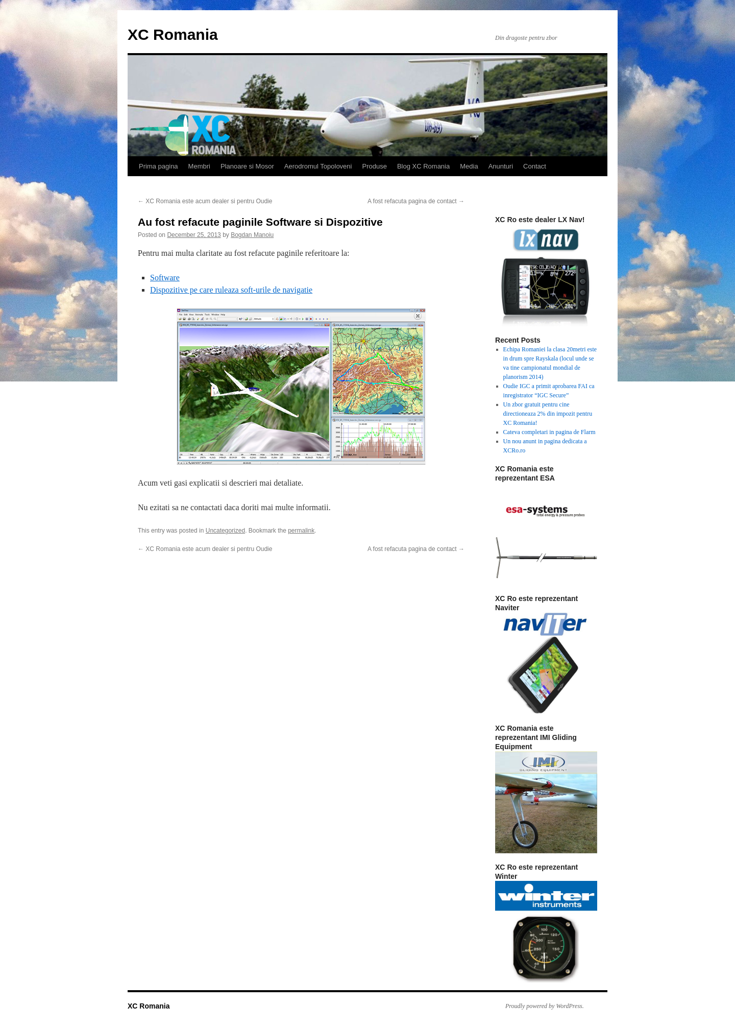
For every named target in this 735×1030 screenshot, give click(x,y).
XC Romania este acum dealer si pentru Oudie (205, 201)
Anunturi (500, 166)
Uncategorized (225, 530)
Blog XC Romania (423, 166)
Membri (199, 166)
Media (469, 166)
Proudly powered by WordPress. (544, 1006)
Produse (374, 166)
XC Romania (173, 34)
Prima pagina (158, 166)
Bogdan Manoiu (252, 234)
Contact (534, 166)
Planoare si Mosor (247, 166)
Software (165, 277)
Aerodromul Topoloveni (318, 166)
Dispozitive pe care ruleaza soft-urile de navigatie (231, 289)
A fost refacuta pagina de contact (416, 201)
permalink (301, 530)
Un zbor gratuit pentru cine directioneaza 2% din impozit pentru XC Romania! (548, 413)
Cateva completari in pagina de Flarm (549, 432)
